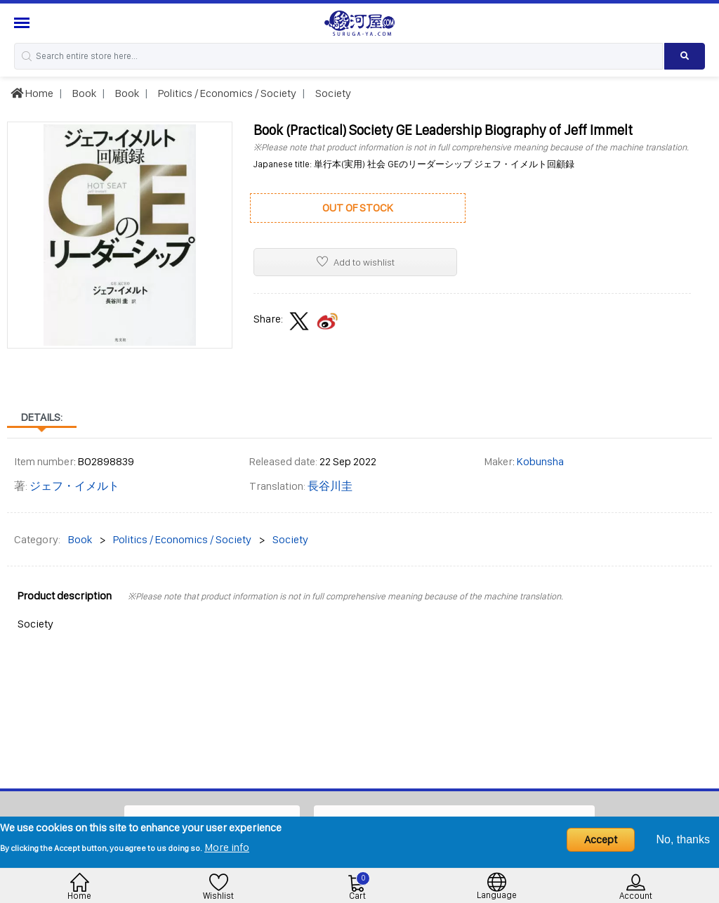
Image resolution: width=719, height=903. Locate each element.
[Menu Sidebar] (23, 22)
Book (83, 93)
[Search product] (684, 56)
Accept (600, 839)
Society (332, 93)
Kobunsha (540, 461)
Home (32, 93)
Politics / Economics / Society (226, 93)
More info (226, 847)
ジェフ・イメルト (74, 486)
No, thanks (683, 839)
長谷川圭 (330, 486)
